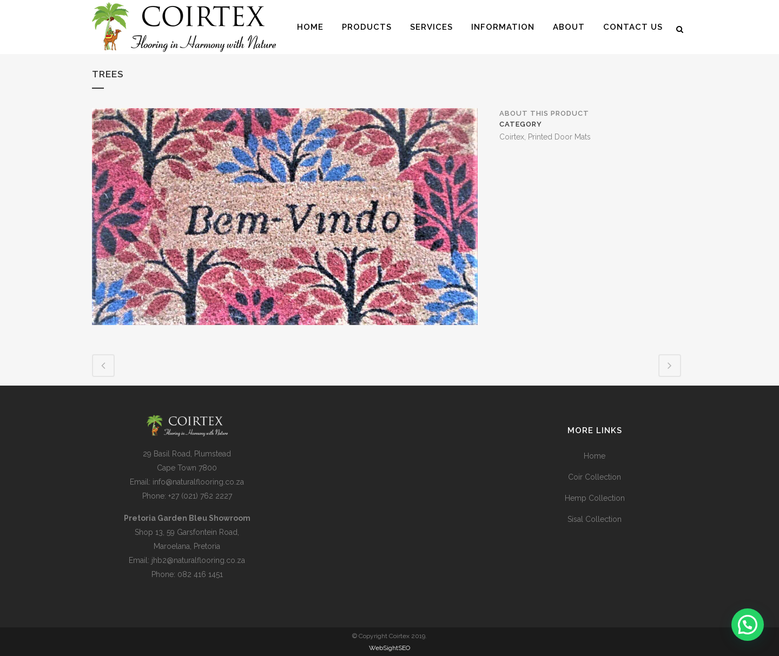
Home (594, 456)
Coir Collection (594, 477)
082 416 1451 (200, 574)
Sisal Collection (594, 519)
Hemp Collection (595, 498)
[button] (747, 624)
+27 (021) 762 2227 (200, 496)
